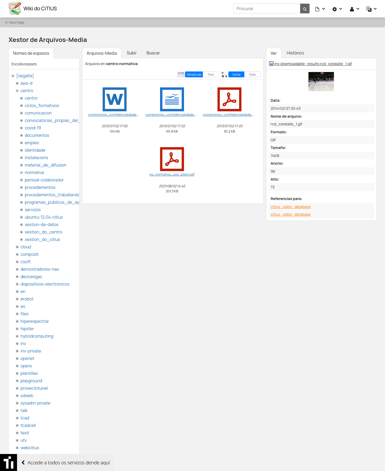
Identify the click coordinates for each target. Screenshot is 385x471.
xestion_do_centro (43, 232)
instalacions (36, 157)
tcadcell (28, 425)
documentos (37, 135)
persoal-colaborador (44, 180)
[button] (320, 8)
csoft (25, 261)
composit (29, 254)
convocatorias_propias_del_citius (58, 120)
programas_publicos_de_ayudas (57, 202)
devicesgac (31, 276)
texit (24, 432)
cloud (25, 246)
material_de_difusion (45, 165)
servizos (33, 209)
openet (27, 358)
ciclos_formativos (42, 105)
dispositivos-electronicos (44, 284)
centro (26, 90)
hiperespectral (34, 321)
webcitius (29, 447)
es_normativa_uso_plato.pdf (171, 174)
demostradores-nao (39, 269)
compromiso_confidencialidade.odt (172, 114)
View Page (16, 22)
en (22, 291)
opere (26, 365)
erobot (27, 299)
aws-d (26, 83)
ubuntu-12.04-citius (44, 217)
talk (23, 410)
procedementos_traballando (52, 194)
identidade (35, 150)
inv (23, 343)
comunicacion (38, 113)
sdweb (26, 395)
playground (31, 380)
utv (23, 440)
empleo (32, 142)
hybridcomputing (36, 336)
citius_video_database (291, 206)
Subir (132, 53)
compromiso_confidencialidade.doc (115, 114)
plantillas (29, 373)
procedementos (40, 187)
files (24, 313)
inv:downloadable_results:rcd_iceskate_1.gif (313, 63)
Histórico (295, 53)
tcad (24, 418)
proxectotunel (34, 388)
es (22, 306)
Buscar (153, 53)
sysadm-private (35, 403)
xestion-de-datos (41, 224)
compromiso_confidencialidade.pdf (230, 114)
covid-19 (33, 127)
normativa (34, 172)
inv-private (30, 351)
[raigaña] (25, 75)
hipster (27, 328)
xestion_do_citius (42, 239)
